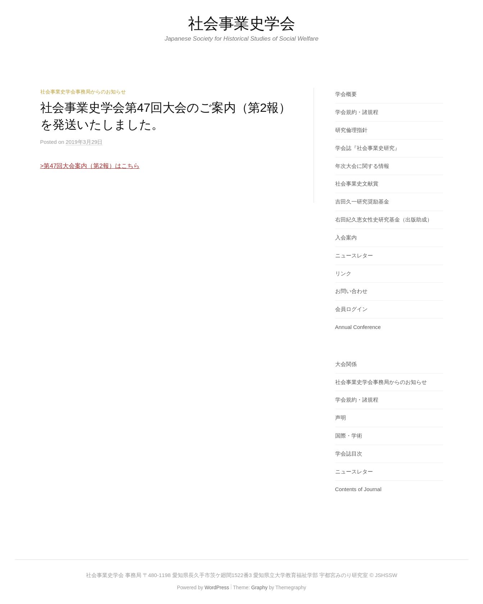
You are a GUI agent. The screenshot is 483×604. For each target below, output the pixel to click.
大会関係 (346, 364)
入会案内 (346, 238)
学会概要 (346, 94)
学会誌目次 (348, 454)
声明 (340, 418)
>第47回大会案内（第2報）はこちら (90, 166)
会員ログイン (351, 309)
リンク (343, 273)
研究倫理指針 (351, 130)
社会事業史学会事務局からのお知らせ (83, 92)
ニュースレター (354, 255)
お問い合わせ (351, 291)
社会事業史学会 (241, 23)
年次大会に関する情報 (362, 166)
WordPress (217, 587)
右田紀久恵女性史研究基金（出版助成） (383, 220)
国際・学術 (348, 436)
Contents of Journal (358, 489)
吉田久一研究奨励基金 (362, 202)
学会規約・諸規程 (356, 112)
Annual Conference (358, 327)
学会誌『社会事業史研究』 (367, 148)
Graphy (259, 587)
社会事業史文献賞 (356, 184)
